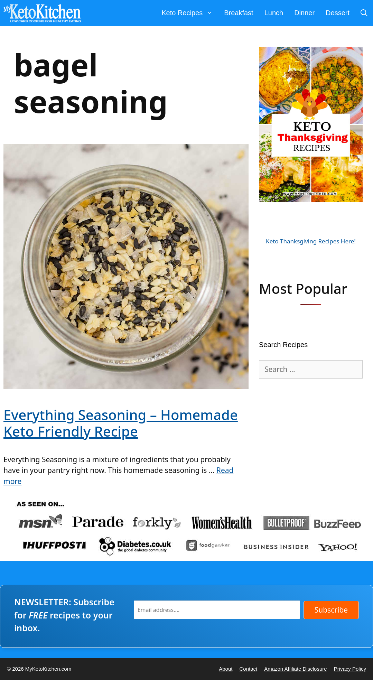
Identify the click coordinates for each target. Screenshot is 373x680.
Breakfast (238, 13)
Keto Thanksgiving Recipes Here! (311, 241)
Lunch (273, 13)
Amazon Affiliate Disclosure (295, 669)
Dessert (337, 13)
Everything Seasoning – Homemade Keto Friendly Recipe (120, 423)
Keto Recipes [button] (189, 13)
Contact (248, 669)
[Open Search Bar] (364, 13)
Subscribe (331, 610)
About (225, 669)
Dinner (304, 13)
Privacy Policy (350, 669)
